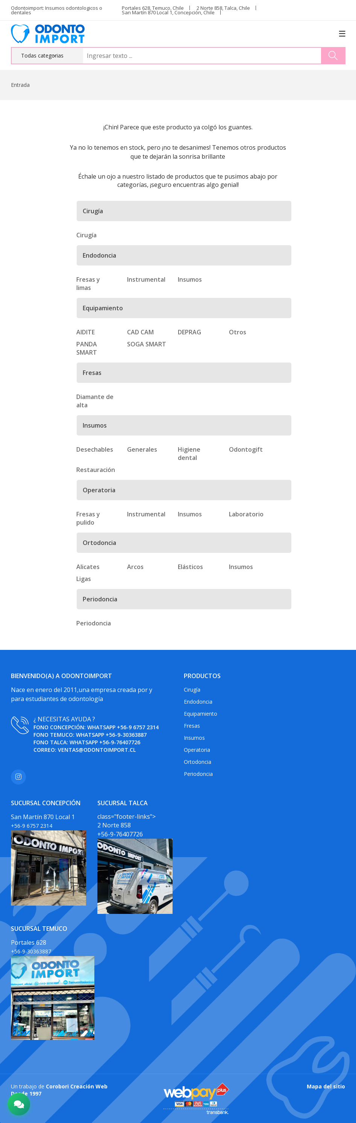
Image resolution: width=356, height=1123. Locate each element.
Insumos (194, 737)
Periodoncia (198, 773)
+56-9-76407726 (119, 742)
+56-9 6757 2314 (138, 727)
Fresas (192, 725)
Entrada (20, 84)
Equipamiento (200, 713)
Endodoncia (198, 701)
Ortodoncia (197, 761)
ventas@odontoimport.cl (97, 749)
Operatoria (197, 749)
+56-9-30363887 (126, 734)
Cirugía (192, 689)
